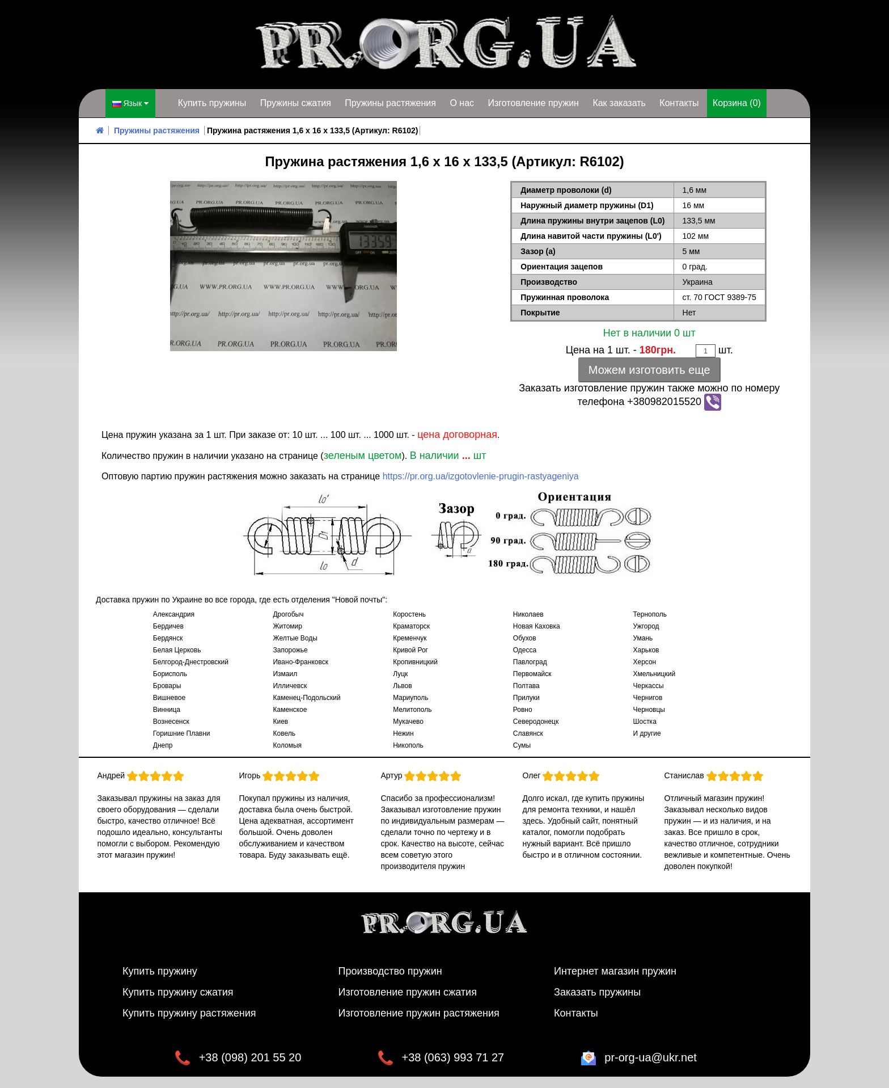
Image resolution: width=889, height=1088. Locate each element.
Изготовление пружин (533, 103)
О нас (462, 103)
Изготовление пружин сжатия (407, 992)
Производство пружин (390, 971)
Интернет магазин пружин (615, 971)
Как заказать (619, 103)
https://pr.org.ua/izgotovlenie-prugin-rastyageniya (481, 476)
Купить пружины (212, 103)
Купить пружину (159, 971)
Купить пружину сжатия (178, 992)
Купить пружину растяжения (189, 1013)
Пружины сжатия (295, 103)
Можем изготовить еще (649, 370)
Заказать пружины (597, 992)
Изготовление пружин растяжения (418, 1013)
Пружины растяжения (390, 103)
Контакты (678, 103)
